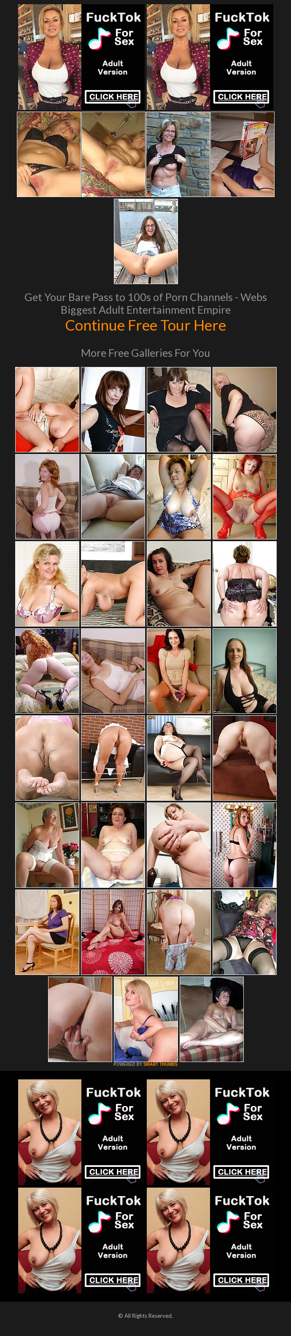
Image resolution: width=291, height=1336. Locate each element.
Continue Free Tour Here (145, 325)
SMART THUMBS (160, 1064)
